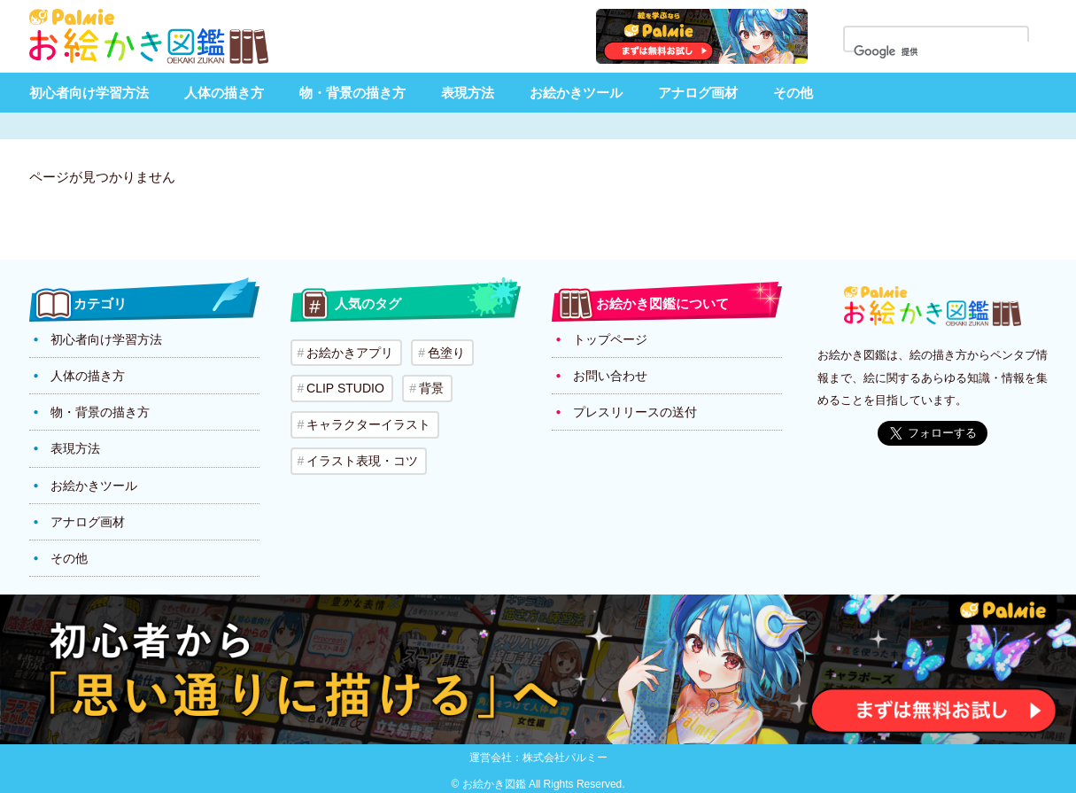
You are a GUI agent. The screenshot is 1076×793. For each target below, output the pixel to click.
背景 (429, 388)
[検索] (947, 52)
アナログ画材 (698, 92)
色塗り (445, 353)
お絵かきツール (576, 92)
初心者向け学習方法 (89, 92)
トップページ (610, 339)
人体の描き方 (224, 92)
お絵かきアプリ (349, 353)
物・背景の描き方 (352, 92)
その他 (793, 92)
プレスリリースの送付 (635, 412)
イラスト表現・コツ (362, 459)
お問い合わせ (610, 376)
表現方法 (467, 92)
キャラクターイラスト (368, 423)
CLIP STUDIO (345, 388)
